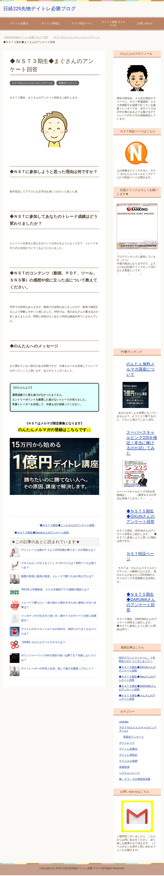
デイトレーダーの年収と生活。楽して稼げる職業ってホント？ (57, 669)
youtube (123, 722)
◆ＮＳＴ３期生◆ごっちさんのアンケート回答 (67, 526)
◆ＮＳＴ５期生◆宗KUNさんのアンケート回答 (140, 517)
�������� (150, 242)
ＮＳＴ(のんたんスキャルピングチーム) (32, 84)
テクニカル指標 (128, 761)
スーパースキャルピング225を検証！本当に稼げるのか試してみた (141, 443)
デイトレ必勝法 (19, 24)
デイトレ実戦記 (50, 24)
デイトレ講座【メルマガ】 (113, 24)
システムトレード (129, 773)
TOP (26, 38)
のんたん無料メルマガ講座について (140, 370)
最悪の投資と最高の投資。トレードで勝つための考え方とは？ (57, 577)
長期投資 (124, 767)
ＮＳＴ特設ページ (82, 24)
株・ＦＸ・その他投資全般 (134, 779)
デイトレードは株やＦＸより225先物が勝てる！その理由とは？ (58, 550)
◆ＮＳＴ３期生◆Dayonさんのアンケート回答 (41, 533)
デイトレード (127, 743)
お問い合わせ (145, 24)
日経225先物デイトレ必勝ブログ (46, 8)
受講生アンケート (68, 84)
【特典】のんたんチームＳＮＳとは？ (43, 643)
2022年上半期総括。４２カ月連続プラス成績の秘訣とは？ (55, 590)
